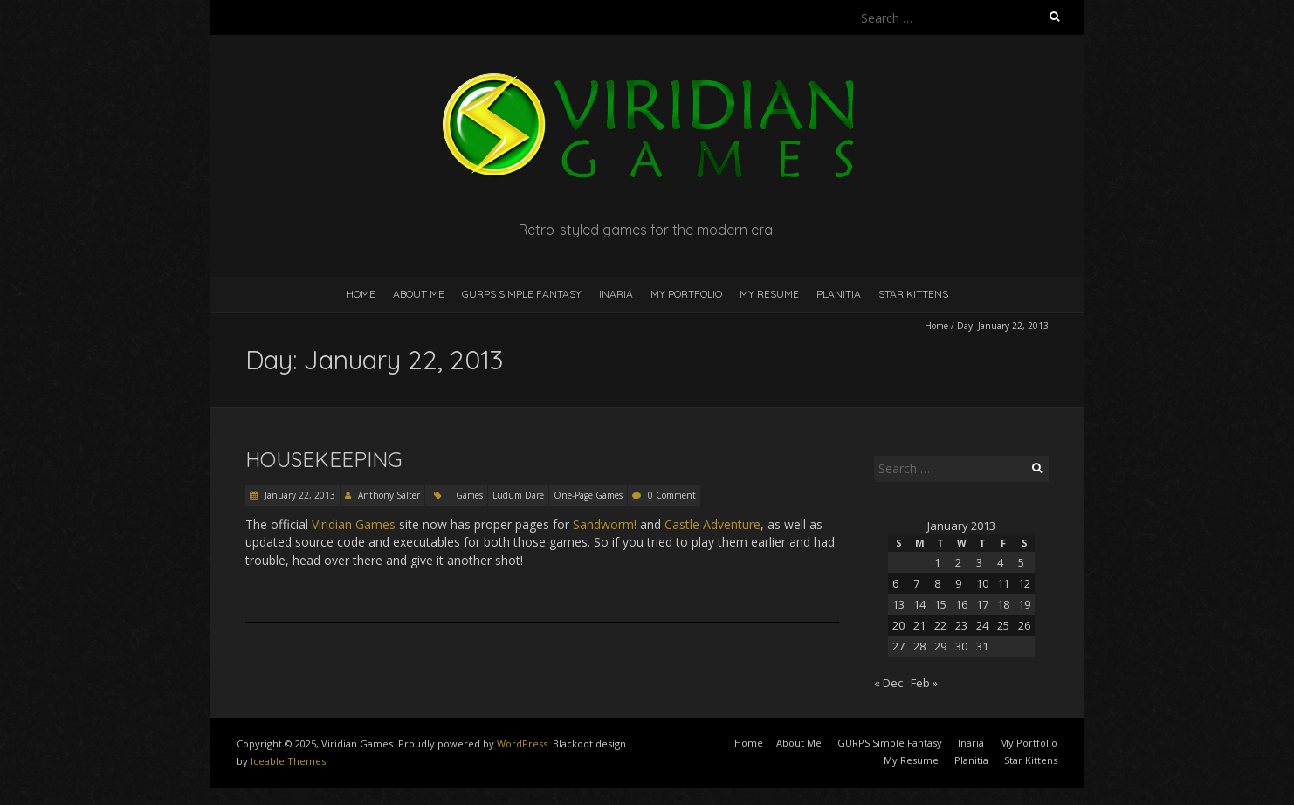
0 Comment (672, 495)
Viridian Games (354, 524)
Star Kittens (913, 293)
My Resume (769, 293)
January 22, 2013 (298, 495)
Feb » (924, 683)
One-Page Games (588, 495)
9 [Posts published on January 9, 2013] (958, 583)
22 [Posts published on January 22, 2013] (940, 625)
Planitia (838, 293)
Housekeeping (324, 459)
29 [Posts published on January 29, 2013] (940, 646)
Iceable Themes (288, 760)
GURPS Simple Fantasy (522, 293)
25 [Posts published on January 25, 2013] (1003, 625)
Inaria (616, 293)
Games (469, 495)
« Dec (888, 683)
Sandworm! (605, 524)
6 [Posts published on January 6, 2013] (895, 583)
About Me (418, 293)
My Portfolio (686, 293)
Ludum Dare (518, 495)
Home (360, 293)
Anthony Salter (389, 495)
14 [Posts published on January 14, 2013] (919, 604)
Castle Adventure (712, 524)
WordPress (522, 743)
